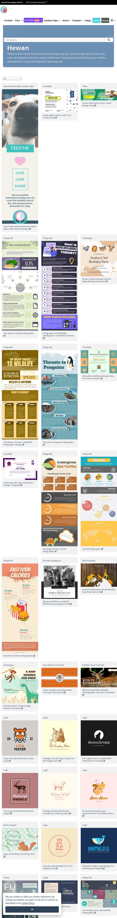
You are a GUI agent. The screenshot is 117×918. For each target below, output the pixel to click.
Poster (6, 877)
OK (32, 909)
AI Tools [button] (33, 20)
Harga (88, 20)
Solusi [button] (66, 20)
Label (45, 877)
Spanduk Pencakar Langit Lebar (18, 86)
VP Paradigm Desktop (36, 2)
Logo (5, 717)
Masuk (105, 20)
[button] (19, 20)
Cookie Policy (27, 903)
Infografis (8, 238)
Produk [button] (8, 20)
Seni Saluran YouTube (53, 665)
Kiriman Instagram (52, 560)
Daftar (96, 20)
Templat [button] (77, 20)
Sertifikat (47, 86)
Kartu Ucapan (10, 825)
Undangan (8, 665)
